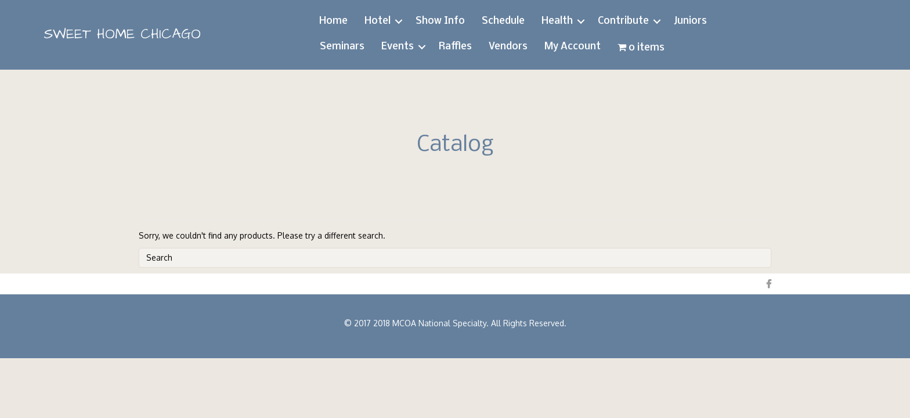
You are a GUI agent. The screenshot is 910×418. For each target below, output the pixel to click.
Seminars (342, 46)
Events (397, 46)
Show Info (440, 21)
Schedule (503, 21)
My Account (572, 46)
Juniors (690, 21)
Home (333, 21)
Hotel (377, 21)
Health (557, 21)
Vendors (508, 46)
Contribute (623, 21)
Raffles (455, 46)
